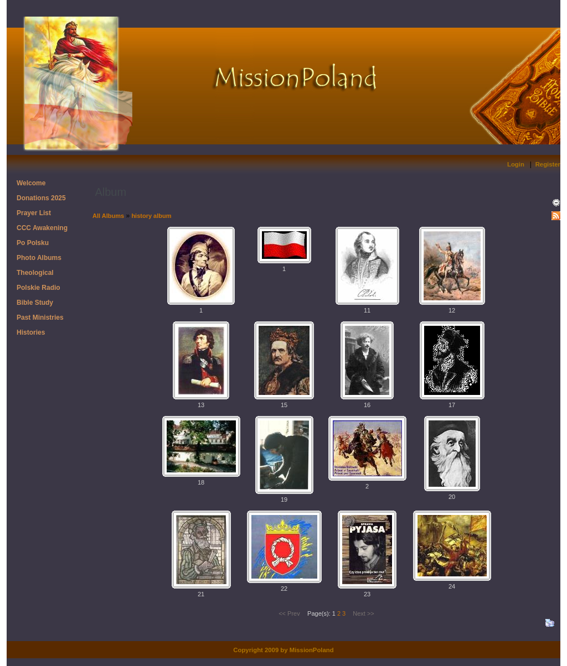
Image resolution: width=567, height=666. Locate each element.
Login (515, 164)
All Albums (108, 215)
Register (547, 164)
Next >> (363, 613)
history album (151, 215)
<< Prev (289, 613)
